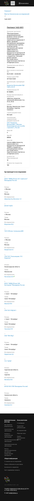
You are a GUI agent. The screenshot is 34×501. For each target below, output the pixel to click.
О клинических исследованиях (12, 461)
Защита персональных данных (21, 438)
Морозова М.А (8, 224)
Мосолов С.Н (17, 199)
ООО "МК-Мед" (9, 336)
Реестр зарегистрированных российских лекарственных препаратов (10, 452)
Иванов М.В (8, 303)
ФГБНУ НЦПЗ (8, 206)
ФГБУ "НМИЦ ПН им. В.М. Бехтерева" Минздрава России (14, 284)
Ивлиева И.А (8, 379)
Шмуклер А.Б (8, 199)
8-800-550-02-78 (21, 488)
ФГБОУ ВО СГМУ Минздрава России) (16, 386)
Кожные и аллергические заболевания (8, 435)
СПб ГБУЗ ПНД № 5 (10, 310)
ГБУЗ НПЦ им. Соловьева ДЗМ (13, 231)
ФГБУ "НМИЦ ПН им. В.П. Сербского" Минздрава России (16, 179)
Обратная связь (21, 433)
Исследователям (21, 430)
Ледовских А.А (8, 354)
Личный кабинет (25, 3)
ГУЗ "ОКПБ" (8, 361)
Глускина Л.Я (8, 329)
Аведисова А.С (9, 249)
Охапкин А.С (8, 405)
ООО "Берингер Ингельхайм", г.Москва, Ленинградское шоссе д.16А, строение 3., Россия (16, 125)
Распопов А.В (9, 276)
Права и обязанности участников (13, 464)
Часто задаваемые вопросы (12, 470)
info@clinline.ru (13, 493)
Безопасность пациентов (11, 467)
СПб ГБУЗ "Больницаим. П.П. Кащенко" (13, 257)
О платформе (20, 423)
